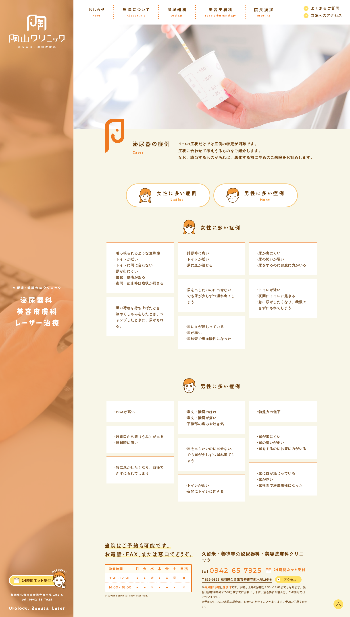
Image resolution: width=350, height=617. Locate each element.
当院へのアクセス (326, 15)
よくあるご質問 (325, 8)
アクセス (290, 579)
